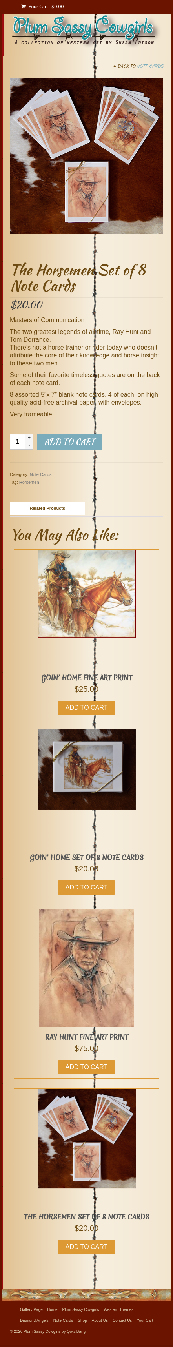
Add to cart (69, 441)
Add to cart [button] (87, 707)
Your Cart (43, 6)
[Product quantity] (17, 442)
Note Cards (150, 66)
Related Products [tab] (47, 508)
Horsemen (29, 482)
